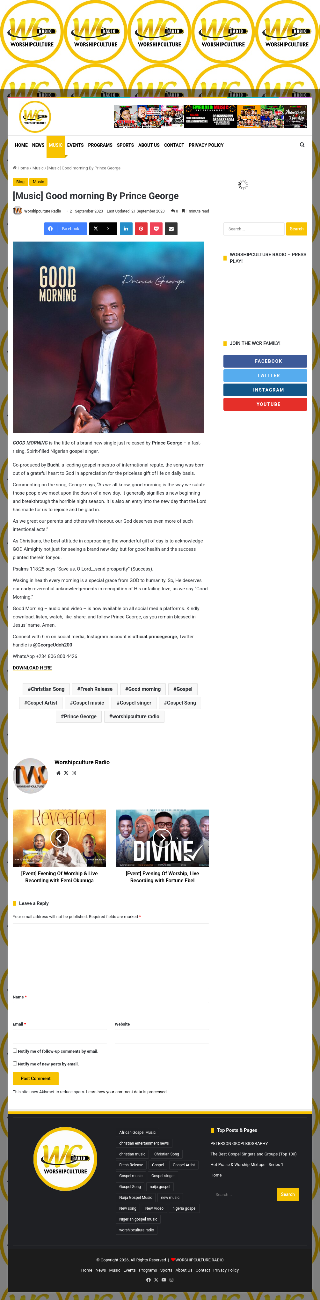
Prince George (80, 717)
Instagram (265, 389)
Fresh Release (96, 689)
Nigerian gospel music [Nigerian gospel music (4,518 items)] (138, 1219)
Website (122, 1024)
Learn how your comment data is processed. (127, 1091)
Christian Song (48, 689)
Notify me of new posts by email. (48, 1064)
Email (19, 1024)
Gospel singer (135, 703)
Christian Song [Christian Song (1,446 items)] (166, 1154)
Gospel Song (181, 703)
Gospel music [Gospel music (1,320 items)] (130, 1176)
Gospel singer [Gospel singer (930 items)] (163, 1176)
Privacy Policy (206, 145)
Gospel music (88, 703)
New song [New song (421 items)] (127, 1208)
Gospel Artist (42, 703)
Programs (100, 145)
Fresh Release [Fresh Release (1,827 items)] (131, 1165)
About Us (149, 145)
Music (55, 145)
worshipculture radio (135, 717)
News (38, 145)
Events (75, 145)
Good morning (144, 689)
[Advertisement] (160, 44)
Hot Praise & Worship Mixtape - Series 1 (247, 1164)
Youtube (268, 404)
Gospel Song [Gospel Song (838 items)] (130, 1186)
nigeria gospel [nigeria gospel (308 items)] (184, 1208)
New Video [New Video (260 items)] (154, 1208)
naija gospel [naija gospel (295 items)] (160, 1186)
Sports (125, 145)
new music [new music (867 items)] (170, 1197)
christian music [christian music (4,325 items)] (132, 1154)
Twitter (265, 375)
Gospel (185, 689)
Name (20, 997)
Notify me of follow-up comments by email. (58, 1051)
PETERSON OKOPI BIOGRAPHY (239, 1143)
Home (21, 145)
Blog (20, 181)
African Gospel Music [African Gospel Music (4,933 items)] (137, 1132)
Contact (174, 145)
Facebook (265, 361)
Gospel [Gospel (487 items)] (158, 1165)
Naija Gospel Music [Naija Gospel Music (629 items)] (135, 1197)
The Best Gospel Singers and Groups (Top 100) (254, 1154)
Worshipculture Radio (42, 211)
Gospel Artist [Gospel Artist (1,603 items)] (184, 1165)
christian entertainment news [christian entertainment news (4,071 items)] (144, 1143)
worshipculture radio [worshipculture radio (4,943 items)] (136, 1230)
